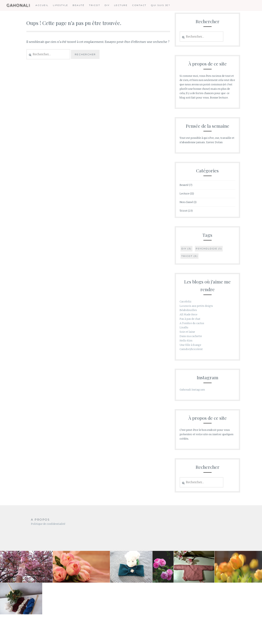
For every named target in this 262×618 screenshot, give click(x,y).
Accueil (42, 5)
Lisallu (184, 327)
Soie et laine (187, 331)
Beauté (78, 5)
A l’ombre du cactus (192, 323)
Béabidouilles (188, 310)
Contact (139, 5)
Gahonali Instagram (192, 389)
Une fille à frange (190, 345)
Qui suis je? (160, 5)
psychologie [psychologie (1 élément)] (209, 248)
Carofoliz (185, 301)
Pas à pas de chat (190, 318)
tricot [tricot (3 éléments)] (189, 256)
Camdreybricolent (191, 349)
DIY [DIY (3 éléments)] (186, 248)
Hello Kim (186, 340)
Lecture (121, 5)
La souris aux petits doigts (196, 306)
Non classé (186, 202)
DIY (107, 5)
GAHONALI (18, 5)
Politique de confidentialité (48, 524)
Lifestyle (60, 5)
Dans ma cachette (191, 336)
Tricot (94, 5)
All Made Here (188, 314)
